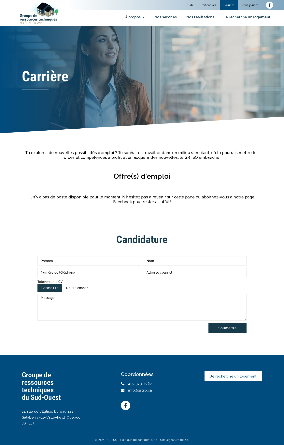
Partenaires (208, 5)
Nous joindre (250, 5)
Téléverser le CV (50, 282)
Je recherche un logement (247, 17)
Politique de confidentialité (138, 439)
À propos (135, 17)
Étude (190, 5)
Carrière (228, 5)
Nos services (165, 17)
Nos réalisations (200, 17)
